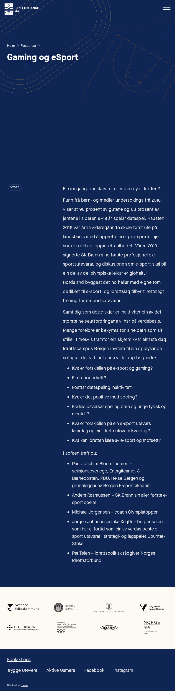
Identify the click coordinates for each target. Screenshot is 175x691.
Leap (24, 685)
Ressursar (28, 45)
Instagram (123, 670)
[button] (165, 9)
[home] (22, 9)
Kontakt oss (19, 660)
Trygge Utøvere (22, 670)
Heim (11, 45)
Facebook (94, 670)
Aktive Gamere (60, 670)
